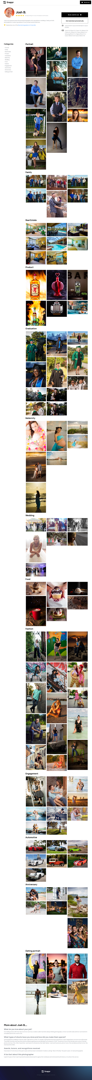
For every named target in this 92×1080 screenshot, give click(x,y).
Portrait (7, 47)
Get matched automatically (75, 21)
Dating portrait (9, 72)
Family (6, 49)
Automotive (8, 67)
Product (7, 53)
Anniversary (8, 70)
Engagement (8, 65)
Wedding (7, 59)
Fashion (7, 63)
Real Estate (8, 51)
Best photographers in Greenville (27, 25)
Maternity (7, 57)
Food (6, 61)
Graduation (8, 55)
